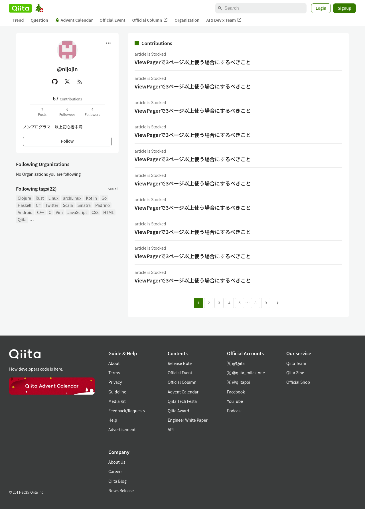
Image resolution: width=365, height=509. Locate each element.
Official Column (150, 20)
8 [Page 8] (255, 303)
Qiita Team (296, 363)
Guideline (117, 392)
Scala (68, 205)
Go (104, 198)
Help (112, 420)
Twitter (51, 205)
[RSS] (80, 81)
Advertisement (122, 429)
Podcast (234, 410)
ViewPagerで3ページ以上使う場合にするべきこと (193, 62)
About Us (116, 462)
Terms (114, 372)
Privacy (115, 382)
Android (25, 212)
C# (38, 205)
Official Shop (298, 382)
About (113, 363)
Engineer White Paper (188, 420)
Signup (344, 8)
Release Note (180, 363)
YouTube (235, 401)
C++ (40, 212)
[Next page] (278, 303)
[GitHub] (54, 81)
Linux (53, 198)
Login (321, 8)
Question (39, 20)
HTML (108, 212)
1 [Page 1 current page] (198, 303)
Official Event (112, 20)
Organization (187, 20)
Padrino (102, 205)
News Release (121, 490)
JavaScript (77, 212)
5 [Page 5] (239, 303)
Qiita (22, 219)
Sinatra (84, 205)
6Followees (67, 112)
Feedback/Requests (126, 410)
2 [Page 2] (209, 303)
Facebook (236, 392)
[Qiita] (20, 8)
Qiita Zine (295, 372)
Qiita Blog (117, 481)
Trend (18, 20)
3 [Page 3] (219, 303)
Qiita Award (178, 410)
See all (113, 188)
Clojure (24, 198)
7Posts (42, 112)
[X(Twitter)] (67, 81)
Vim (59, 212)
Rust (40, 198)
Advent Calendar (74, 20)
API (171, 429)
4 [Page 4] (229, 303)
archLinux (72, 198)
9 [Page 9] (266, 303)
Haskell (24, 205)
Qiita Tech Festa (182, 401)
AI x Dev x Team (224, 20)
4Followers (92, 112)
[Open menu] (108, 43)
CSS (95, 212)
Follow (67, 141)
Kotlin (91, 198)
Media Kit (117, 401)
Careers (115, 471)
